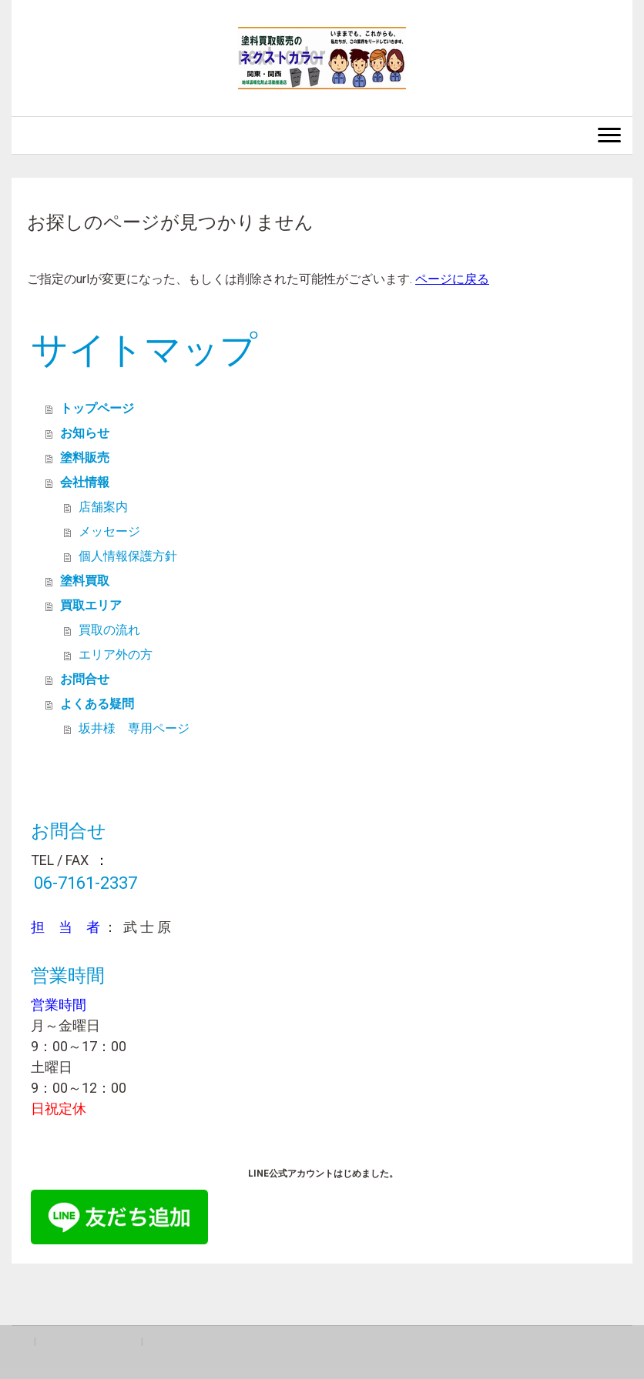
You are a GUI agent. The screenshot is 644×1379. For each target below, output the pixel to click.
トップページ (97, 408)
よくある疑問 (97, 703)
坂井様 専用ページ (134, 728)
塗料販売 (84, 457)
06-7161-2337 (85, 883)
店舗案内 (103, 506)
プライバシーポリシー (89, 1341)
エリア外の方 (116, 654)
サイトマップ (176, 1341)
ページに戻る (452, 279)
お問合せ (84, 679)
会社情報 (84, 482)
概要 (22, 1341)
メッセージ (109, 531)
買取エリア (91, 605)
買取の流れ (109, 630)
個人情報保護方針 (128, 556)
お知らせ (84, 433)
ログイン (612, 1355)
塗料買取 (84, 580)
